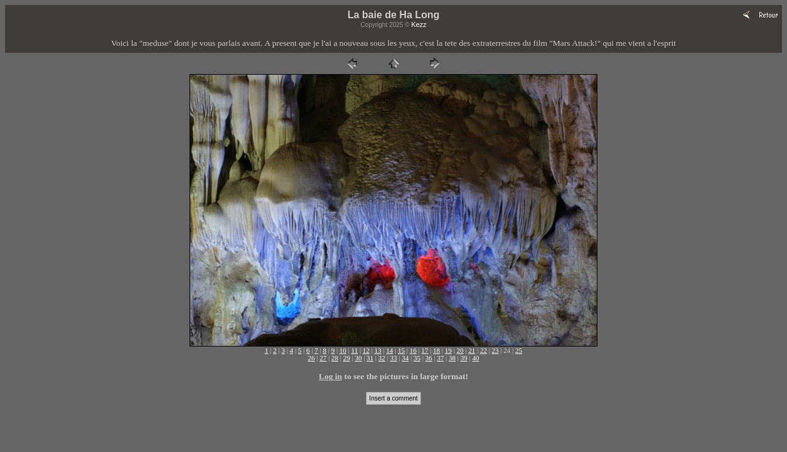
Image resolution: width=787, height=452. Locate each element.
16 (413, 350)
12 (366, 350)
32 (381, 358)
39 (464, 358)
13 (378, 350)
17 (424, 350)
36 (429, 358)
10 (343, 350)
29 (346, 358)
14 (389, 350)
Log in (330, 376)
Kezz (418, 24)
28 (334, 358)
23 (495, 350)
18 (436, 350)
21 (471, 350)
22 (483, 350)
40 (475, 358)
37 (440, 358)
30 (358, 358)
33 (393, 358)
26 (311, 358)
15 (401, 350)
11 (354, 350)
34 (405, 358)
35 (417, 358)
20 (459, 350)
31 (370, 358)
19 (448, 350)
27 (322, 358)
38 (452, 358)
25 (518, 350)
